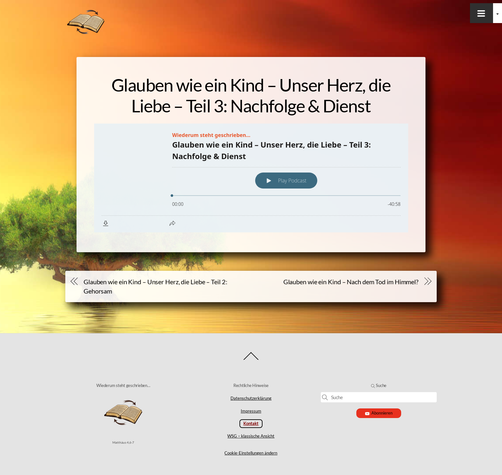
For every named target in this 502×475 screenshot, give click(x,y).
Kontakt (250, 423)
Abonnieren (379, 412)
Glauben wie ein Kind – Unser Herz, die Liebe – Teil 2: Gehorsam (155, 286)
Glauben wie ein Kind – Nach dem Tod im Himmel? (350, 282)
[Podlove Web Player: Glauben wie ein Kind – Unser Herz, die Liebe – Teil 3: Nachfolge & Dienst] (251, 178)
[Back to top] (251, 359)
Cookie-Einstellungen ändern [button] (250, 452)
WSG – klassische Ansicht (250, 436)
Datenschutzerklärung (251, 398)
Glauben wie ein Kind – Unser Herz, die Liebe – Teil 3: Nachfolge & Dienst (251, 95)
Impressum (251, 411)
